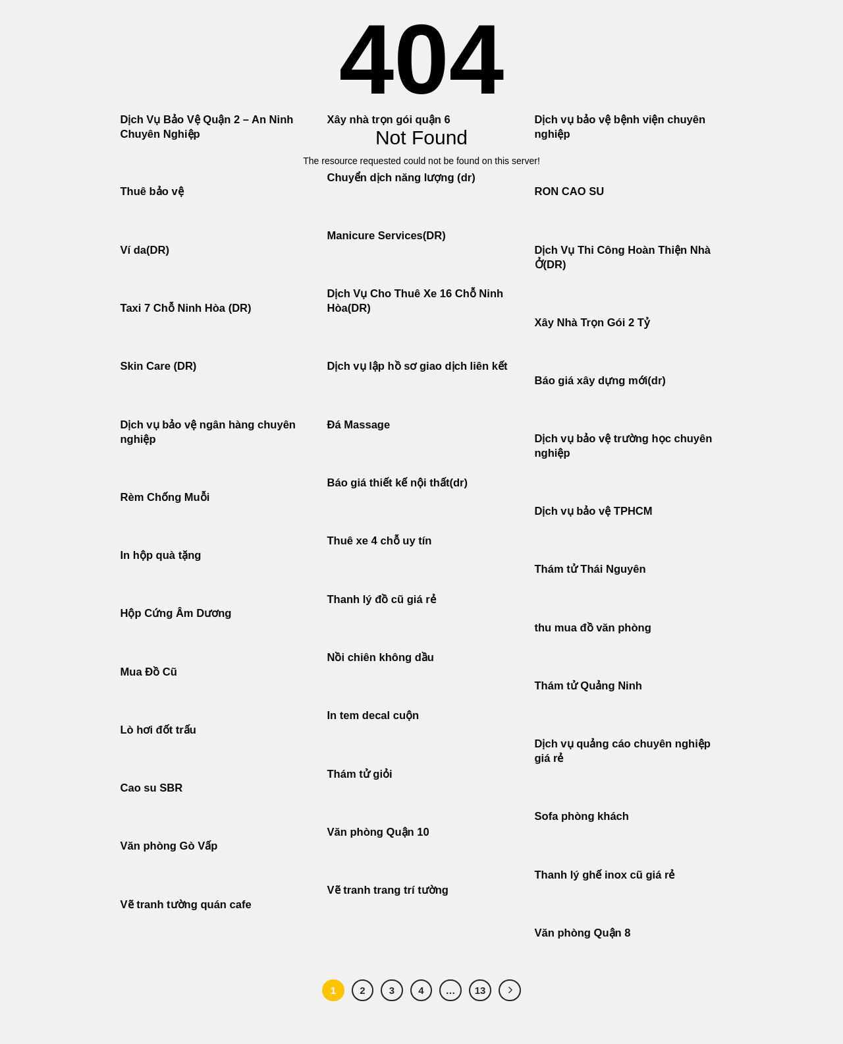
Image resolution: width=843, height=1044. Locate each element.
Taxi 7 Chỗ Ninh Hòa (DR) (186, 308)
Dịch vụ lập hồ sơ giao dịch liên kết (417, 366)
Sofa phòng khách (582, 816)
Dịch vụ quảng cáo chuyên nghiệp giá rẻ (623, 751)
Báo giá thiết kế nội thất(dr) (397, 483)
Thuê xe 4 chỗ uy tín (379, 541)
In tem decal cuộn (373, 715)
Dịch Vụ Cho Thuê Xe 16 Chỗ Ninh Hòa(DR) (415, 300)
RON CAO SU (570, 191)
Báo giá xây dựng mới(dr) (600, 380)
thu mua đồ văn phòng (593, 628)
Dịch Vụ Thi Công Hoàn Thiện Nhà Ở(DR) (623, 257)
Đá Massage (360, 425)
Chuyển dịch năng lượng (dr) (401, 177)
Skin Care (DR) (159, 366)
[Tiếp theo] (510, 990)
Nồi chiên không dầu (380, 657)
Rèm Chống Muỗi (165, 497)
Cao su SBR (152, 788)
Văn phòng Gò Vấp (169, 846)
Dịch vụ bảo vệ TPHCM (594, 511)
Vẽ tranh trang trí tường (388, 890)
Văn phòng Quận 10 (378, 832)
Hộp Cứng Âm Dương (176, 613)
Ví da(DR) (145, 250)
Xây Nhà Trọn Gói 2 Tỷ (592, 322)
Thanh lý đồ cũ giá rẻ (381, 599)
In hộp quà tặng (161, 555)
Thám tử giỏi (360, 774)
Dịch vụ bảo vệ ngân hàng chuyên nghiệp (208, 432)
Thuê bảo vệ (152, 191)
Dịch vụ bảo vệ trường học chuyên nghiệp (624, 445)
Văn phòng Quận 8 (583, 933)
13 (480, 990)
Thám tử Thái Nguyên (590, 569)
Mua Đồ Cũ (149, 672)
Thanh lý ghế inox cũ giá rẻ (605, 875)
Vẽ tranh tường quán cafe (186, 904)
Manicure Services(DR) (386, 235)
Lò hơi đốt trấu (158, 730)
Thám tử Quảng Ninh (588, 686)
